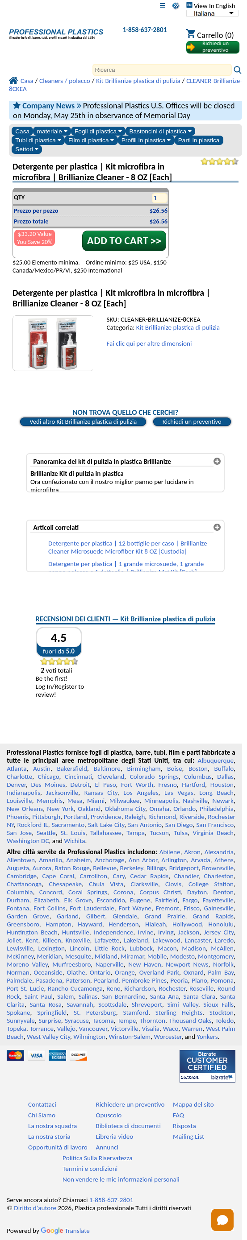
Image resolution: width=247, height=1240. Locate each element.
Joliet (14, 940)
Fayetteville (218, 900)
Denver (16, 785)
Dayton (197, 892)
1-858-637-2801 (145, 30)
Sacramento (68, 825)
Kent (31, 940)
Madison (194, 948)
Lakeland (136, 940)
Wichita (74, 841)
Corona (123, 892)
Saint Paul (39, 996)
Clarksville (144, 884)
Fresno (167, 785)
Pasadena (49, 980)
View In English (210, 6)
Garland (68, 916)
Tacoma (102, 1021)
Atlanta (16, 769)
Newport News (187, 964)
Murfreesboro (71, 964)
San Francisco (215, 825)
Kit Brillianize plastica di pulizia (178, 327)
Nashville (195, 801)
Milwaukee (124, 801)
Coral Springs (87, 892)
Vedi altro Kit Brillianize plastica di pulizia (83, 421)
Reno (113, 988)
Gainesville (218, 908)
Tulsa (181, 833)
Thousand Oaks (190, 1021)
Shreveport (147, 1004)
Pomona (222, 980)
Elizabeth (46, 900)
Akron (192, 852)
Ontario (100, 972)
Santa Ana (164, 996)
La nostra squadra (52, 1126)
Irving (166, 932)
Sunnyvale (21, 1021)
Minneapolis (161, 801)
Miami (96, 801)
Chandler (186, 876)
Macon (167, 948)
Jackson (188, 932)
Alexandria (219, 852)
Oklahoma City (125, 809)
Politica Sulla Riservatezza (97, 1158)
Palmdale (19, 980)
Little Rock (109, 948)
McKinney (20, 956)
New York (60, 809)
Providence (106, 817)
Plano (199, 980)
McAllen (222, 948)
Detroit (80, 785)
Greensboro (23, 924)
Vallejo (66, 1029)
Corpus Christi (160, 892)
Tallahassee (105, 833)
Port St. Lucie (25, 988)
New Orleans (25, 809)
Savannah (80, 1004)
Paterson (78, 980)
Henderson (124, 924)
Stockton (221, 1013)
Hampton (58, 924)
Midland (106, 956)
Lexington (51, 948)
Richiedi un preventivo (192, 421)
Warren (192, 1029)
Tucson (159, 833)
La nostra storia (49, 1137)
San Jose (19, 833)
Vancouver (93, 1029)
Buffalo (224, 769)
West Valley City (48, 1037)
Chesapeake (65, 884)
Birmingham (143, 769)
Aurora (42, 868)
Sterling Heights (178, 1013)
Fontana (18, 908)
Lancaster (197, 940)
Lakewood (166, 940)
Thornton (152, 1021)
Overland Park (159, 972)
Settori (26, 149)
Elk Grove (78, 900)
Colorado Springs (154, 777)
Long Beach (216, 793)
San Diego (179, 825)
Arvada (200, 860)
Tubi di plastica (38, 140)
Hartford (193, 785)
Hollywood (187, 924)
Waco (170, 1029)
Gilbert (95, 916)
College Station (211, 884)
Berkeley (131, 868)
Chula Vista (106, 884)
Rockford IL (32, 825)
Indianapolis (23, 793)
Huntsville (75, 932)
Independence (113, 932)
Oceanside (47, 972)
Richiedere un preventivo (130, 1104)
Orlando (184, 809)
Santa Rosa (46, 1004)
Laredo (224, 940)
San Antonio (144, 825)
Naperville (110, 964)
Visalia (151, 1029)
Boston (198, 769)
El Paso (105, 785)
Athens (224, 860)
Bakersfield (72, 769)
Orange (125, 972)
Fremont (168, 908)
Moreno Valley (27, 964)
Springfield (52, 1013)
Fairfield (166, 900)
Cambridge (22, 876)
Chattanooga (24, 884)
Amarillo (50, 860)
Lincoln (79, 948)
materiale (52, 131)
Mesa (75, 801)
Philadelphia (217, 809)
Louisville (19, 801)
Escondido (111, 900)
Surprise (49, 1021)
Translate (65, 1231)
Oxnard (194, 972)
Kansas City (100, 793)
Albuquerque (216, 760)
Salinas (88, 996)
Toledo (224, 1021)
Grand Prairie (165, 916)
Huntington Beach (32, 932)
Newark (222, 801)
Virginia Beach (213, 833)
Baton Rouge (72, 868)
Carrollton (93, 876)
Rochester (172, 988)
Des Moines (48, 785)
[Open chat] (222, 1220)
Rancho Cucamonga (75, 988)
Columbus (198, 777)
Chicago (48, 777)
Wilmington (89, 1037)
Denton (223, 892)
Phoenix (18, 817)
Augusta (18, 868)
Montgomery (216, 956)
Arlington (174, 860)
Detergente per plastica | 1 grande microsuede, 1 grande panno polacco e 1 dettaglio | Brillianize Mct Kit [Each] (126, 568)
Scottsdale (112, 1004)
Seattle (46, 833)
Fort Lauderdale (92, 908)
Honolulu (221, 924)
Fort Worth (137, 785)
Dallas (225, 777)
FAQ (178, 1115)
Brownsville (218, 868)
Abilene (169, 852)
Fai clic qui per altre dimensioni (149, 343)
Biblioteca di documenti (128, 1126)
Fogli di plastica (98, 131)
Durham (18, 900)
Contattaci (42, 1104)
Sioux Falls (218, 1004)
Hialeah (155, 924)
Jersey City (219, 932)
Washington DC (28, 841)
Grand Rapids (213, 916)
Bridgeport (184, 868)
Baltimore (107, 769)
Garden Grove (28, 916)
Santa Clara (199, 996)
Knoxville (78, 940)
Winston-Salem (130, 1037)
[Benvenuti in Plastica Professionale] (56, 32)
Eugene (140, 900)
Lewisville (20, 948)
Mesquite (78, 956)
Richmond (162, 817)
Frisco (192, 908)
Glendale (125, 916)
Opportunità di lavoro (58, 1147)
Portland (76, 817)
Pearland (106, 980)
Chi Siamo (41, 1115)
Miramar (132, 956)
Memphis (50, 801)
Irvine (146, 932)
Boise (174, 769)
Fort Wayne (134, 908)
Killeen (51, 940)
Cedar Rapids (149, 876)
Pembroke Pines (144, 980)
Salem (65, 996)
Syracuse (77, 1021)
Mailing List (188, 1137)
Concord (50, 892)
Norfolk (223, 964)
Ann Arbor (143, 860)
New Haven (144, 964)
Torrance (41, 1029)
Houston (222, 785)
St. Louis (73, 833)
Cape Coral (58, 876)
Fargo (189, 900)
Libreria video (114, 1137)
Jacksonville (62, 793)
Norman (18, 972)
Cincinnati (78, 777)
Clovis (173, 884)
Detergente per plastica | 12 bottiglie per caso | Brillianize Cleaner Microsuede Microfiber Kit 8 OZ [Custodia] (127, 547)
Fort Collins (49, 908)
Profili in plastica (146, 140)
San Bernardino (123, 996)
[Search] (162, 70)
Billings (156, 868)
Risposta (184, 1126)
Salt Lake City (106, 825)
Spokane (18, 1013)
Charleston (219, 876)
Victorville (124, 1029)
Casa (22, 131)
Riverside (192, 817)
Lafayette (106, 940)
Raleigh (135, 817)
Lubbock (141, 948)
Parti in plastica (199, 140)
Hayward (90, 924)
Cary (119, 876)
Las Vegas (178, 793)
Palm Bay (221, 972)
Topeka (16, 1029)
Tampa (135, 833)
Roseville (201, 988)
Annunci (107, 1147)
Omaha (159, 809)
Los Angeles (140, 793)
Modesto (182, 956)
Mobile (157, 956)
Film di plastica (91, 140)
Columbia (20, 892)
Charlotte (19, 777)
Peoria (179, 980)
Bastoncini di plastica (160, 131)
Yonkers (207, 1037)
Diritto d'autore (35, 1208)
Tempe (126, 1021)
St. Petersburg (95, 1013)
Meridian (49, 956)
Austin (41, 769)
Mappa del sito (193, 1104)
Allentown (21, 860)
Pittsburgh (46, 817)
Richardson (139, 988)
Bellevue (105, 868)
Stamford (135, 1013)
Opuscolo (108, 1115)
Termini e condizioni (90, 1169)
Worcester (167, 1037)
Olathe (76, 972)
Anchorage (110, 860)
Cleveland (110, 777)
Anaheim (78, 860)
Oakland (89, 809)
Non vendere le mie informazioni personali (121, 1179)
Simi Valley (182, 1004)
